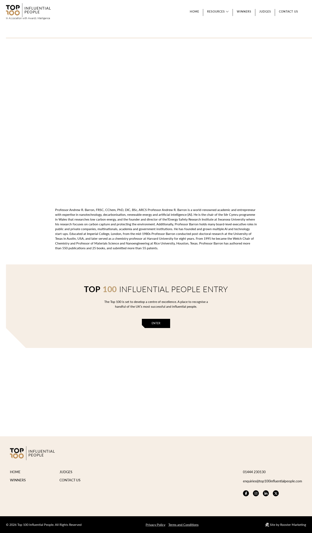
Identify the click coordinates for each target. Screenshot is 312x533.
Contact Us (288, 11)
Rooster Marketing (293, 524)
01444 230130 (254, 471)
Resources (216, 11)
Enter (156, 323)
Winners (244, 11)
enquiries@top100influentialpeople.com (272, 481)
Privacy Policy (155, 524)
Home (194, 11)
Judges (265, 11)
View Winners (101, 112)
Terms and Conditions (183, 524)
